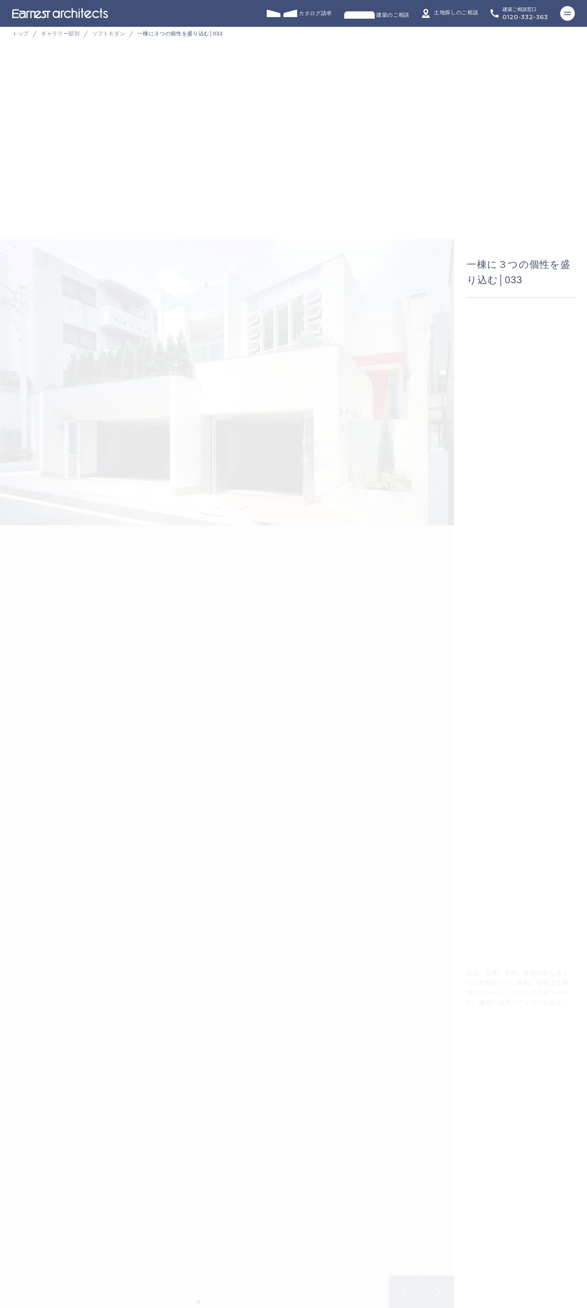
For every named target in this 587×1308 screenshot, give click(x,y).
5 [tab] (231, 1296)
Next (437, 1285)
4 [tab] (223, 1296)
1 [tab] (198, 1296)
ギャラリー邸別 (60, 33)
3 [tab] (215, 1296)
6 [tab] (239, 1296)
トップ (20, 33)
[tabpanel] (293, 166)
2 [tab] (207, 1296)
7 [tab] (247, 1296)
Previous (405, 1285)
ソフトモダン (108, 33)
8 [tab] (255, 1296)
